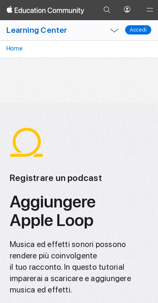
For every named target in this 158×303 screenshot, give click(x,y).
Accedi (138, 30)
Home (13, 48)
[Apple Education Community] (45, 10)
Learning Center (36, 30)
